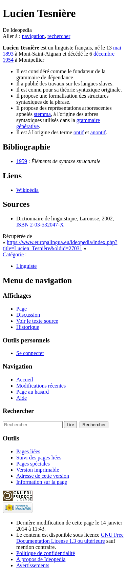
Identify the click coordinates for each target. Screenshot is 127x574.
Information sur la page (41, 482)
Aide (21, 398)
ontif (78, 132)
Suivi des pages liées (38, 457)
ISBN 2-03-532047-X (40, 224)
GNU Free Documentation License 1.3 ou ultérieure (70, 538)
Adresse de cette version (42, 476)
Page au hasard (32, 392)
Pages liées (28, 451)
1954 (8, 60)
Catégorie (13, 254)
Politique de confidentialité (45, 553)
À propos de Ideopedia (40, 559)
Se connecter (30, 353)
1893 (8, 54)
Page (21, 309)
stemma (42, 114)
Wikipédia (27, 190)
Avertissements (32, 565)
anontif (98, 132)
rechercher (58, 36)
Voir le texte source (37, 321)
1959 (21, 161)
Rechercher (18, 410)
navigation (33, 36)
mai (117, 48)
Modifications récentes (41, 386)
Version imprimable (37, 470)
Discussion (28, 315)
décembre (103, 54)
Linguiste (26, 266)
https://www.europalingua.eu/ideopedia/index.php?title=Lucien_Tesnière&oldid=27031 (60, 245)
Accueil (24, 379)
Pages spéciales (33, 464)
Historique (27, 327)
